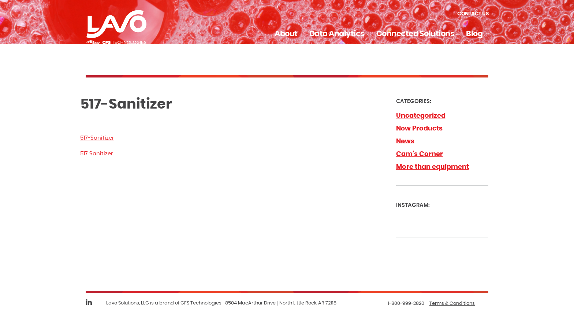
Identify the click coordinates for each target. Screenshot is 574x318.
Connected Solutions (415, 34)
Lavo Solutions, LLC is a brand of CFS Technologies (163, 303)
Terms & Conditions (452, 303)
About (286, 34)
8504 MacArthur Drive (250, 303)
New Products (419, 128)
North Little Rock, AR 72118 (307, 303)
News (405, 141)
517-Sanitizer (97, 138)
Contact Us (472, 13)
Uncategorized (421, 116)
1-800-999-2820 (406, 303)
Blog (474, 34)
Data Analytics (337, 34)
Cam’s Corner (419, 154)
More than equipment (432, 167)
